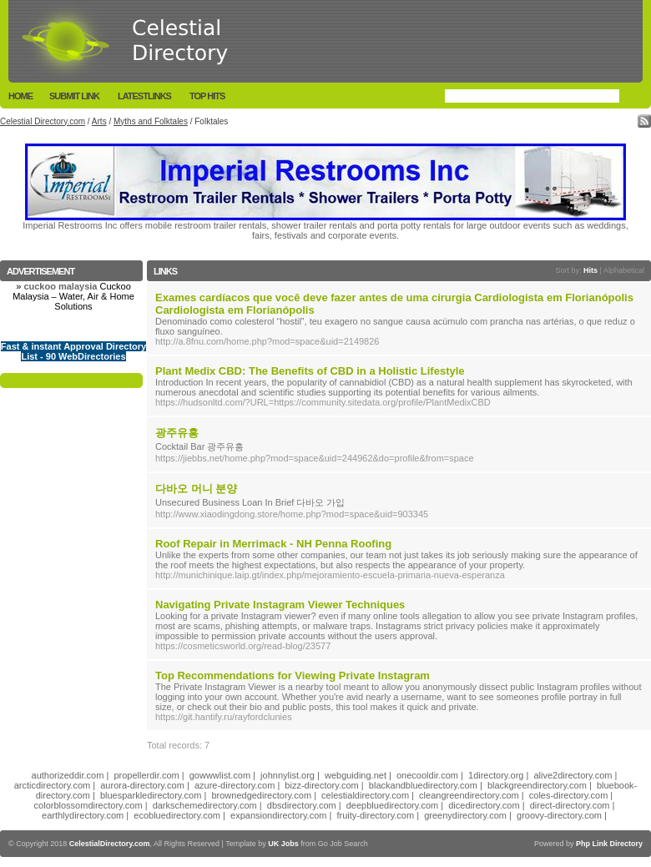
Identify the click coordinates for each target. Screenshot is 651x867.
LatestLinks (144, 96)
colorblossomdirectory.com (88, 805)
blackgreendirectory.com (537, 785)
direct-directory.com (570, 805)
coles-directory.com (568, 795)
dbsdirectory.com (301, 805)
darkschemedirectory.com (205, 805)
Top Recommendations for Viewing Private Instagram (292, 675)
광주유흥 (177, 432)
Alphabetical (623, 270)
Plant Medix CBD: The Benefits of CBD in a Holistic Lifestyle (310, 371)
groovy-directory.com (559, 815)
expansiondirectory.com (278, 815)
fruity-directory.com (375, 815)
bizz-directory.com (321, 785)
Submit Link (74, 96)
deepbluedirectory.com (392, 805)
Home (20, 96)
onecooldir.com (427, 775)
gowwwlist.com (219, 775)
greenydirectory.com (465, 815)
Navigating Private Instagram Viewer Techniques (280, 604)
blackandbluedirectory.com (423, 785)
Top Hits (207, 96)
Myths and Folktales (151, 121)
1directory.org (495, 775)
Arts (99, 121)
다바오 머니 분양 (196, 488)
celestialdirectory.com (365, 795)
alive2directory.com (573, 775)
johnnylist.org (287, 775)
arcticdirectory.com (52, 785)
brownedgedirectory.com (261, 795)
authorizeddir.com (68, 775)
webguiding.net (355, 775)
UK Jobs (283, 843)
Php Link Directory (609, 843)
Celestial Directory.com (42, 121)
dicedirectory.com (483, 805)
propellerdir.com (146, 775)
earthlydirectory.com (83, 815)
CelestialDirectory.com (109, 843)
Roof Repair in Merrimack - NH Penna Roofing (273, 543)
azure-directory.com (234, 785)
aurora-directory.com (142, 785)
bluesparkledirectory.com (150, 795)
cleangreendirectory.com (469, 795)
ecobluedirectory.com (177, 815)
